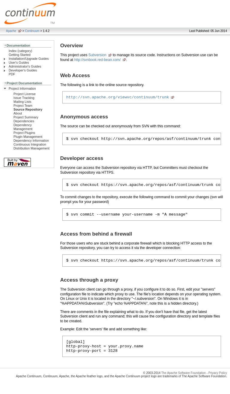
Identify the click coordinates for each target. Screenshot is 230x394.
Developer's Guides (23, 70)
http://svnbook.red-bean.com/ (97, 60)
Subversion (97, 55)
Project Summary (25, 117)
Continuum (32, 31)
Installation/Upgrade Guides (29, 58)
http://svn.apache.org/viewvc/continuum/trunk (117, 97)
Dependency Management (22, 127)
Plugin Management (27, 136)
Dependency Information (31, 140)
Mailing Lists (22, 101)
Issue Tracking (23, 98)
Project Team (22, 105)
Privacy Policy (217, 380)
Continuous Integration (29, 144)
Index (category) (20, 51)
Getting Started (20, 54)
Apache (11, 31)
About (17, 113)
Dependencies (23, 121)
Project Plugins (24, 133)
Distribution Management (31, 148)
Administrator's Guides (25, 66)
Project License (24, 94)
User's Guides (19, 62)
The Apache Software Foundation (183, 380)
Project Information (22, 88)
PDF (12, 74)
